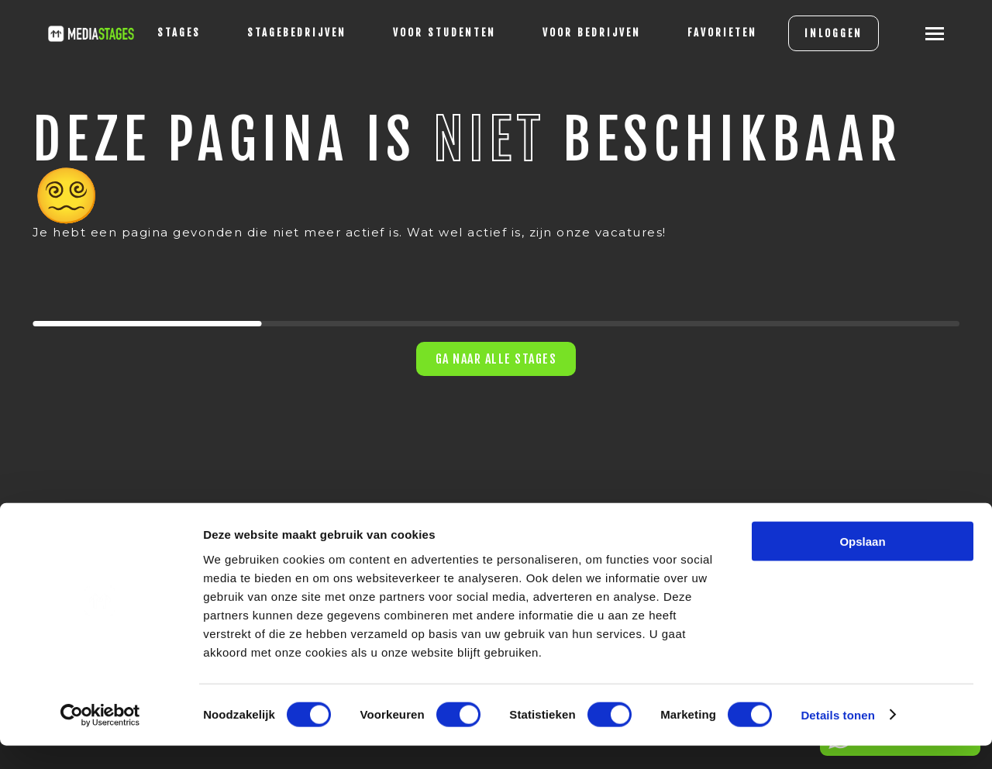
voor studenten (427, 32)
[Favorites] (705, 33)
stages (162, 32)
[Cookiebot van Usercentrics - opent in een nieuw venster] (100, 738)
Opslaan (862, 564)
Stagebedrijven (279, 32)
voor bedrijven (574, 32)
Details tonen (837, 738)
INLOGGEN (816, 33)
